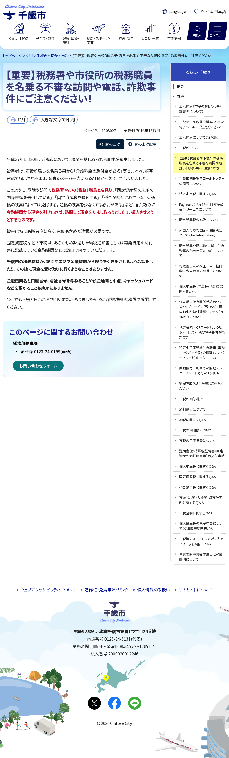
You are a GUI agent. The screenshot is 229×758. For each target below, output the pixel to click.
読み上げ (112, 144)
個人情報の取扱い (153, 589)
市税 (65, 55)
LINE (134, 703)
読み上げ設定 (145, 144)
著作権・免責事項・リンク (106, 589)
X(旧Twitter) (94, 703)
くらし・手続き (36, 55)
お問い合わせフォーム (38, 366)
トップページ (12, 55)
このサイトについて (195, 589)
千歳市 (24, 11)
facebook (114, 703)
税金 (54, 55)
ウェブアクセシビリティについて (48, 589)
